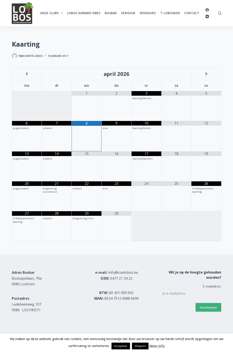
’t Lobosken (170, 13)
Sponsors (148, 13)
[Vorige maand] (27, 74)
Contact (191, 13)
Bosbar (111, 13)
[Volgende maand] (206, 74)
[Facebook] (207, 10)
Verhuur (128, 13)
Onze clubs (52, 13)
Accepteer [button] (120, 346)
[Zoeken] (219, 13)
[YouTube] (207, 16)
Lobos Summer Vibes (83, 13)
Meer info (157, 345)
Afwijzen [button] (140, 346)
